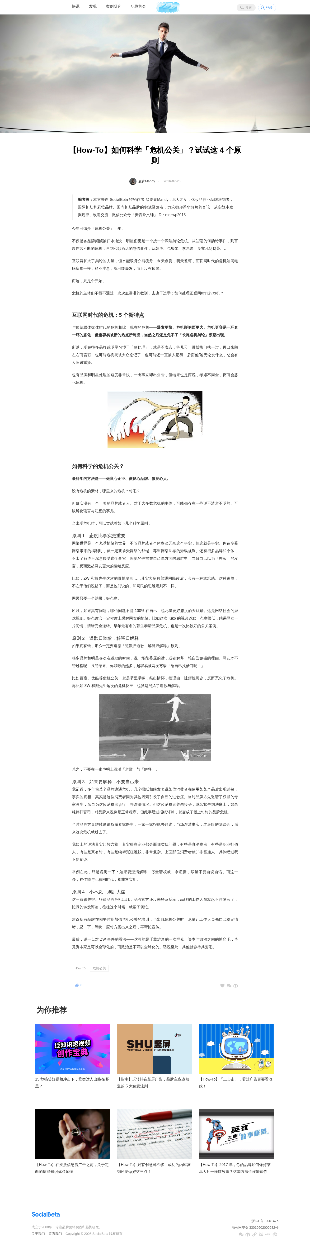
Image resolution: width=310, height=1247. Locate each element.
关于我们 (38, 1234)
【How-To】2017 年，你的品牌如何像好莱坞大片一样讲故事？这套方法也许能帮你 (235, 1168)
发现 (93, 6)
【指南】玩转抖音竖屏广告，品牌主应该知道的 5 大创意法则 (153, 1082)
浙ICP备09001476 (264, 1221)
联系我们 (55, 1234)
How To (80, 968)
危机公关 (99, 968)
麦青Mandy (146, 181)
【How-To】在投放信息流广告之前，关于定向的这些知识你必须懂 (72, 1168)
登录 (269, 7)
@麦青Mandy (157, 200)
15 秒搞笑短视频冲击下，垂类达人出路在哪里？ (72, 1082)
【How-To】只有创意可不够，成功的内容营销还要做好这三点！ (154, 1168)
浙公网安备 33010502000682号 (255, 1227)
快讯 (76, 6)
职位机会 (138, 6)
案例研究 (113, 6)
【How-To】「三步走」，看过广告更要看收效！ (235, 1082)
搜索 (248, 7)
